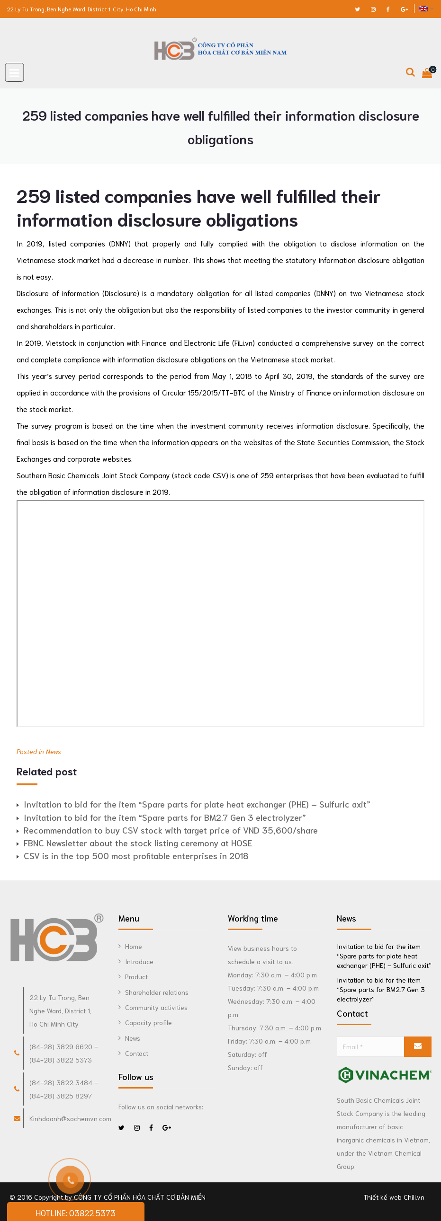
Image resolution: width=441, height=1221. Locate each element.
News (53, 751)
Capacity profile (148, 1022)
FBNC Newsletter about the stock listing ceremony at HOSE (138, 842)
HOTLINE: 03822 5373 (76, 1212)
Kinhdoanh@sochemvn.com (70, 1118)
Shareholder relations (157, 992)
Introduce (139, 961)
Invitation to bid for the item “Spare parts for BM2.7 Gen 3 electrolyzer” (165, 817)
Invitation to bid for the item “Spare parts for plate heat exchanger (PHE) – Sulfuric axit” (197, 803)
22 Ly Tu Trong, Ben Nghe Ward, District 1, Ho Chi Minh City (60, 1010)
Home (133, 946)
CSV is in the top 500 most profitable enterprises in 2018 (136, 855)
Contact (136, 1053)
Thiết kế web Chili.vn (393, 1197)
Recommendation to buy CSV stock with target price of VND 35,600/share (171, 829)
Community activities (156, 1007)
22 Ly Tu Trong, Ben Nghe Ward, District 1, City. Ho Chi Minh (81, 8)
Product (136, 976)
